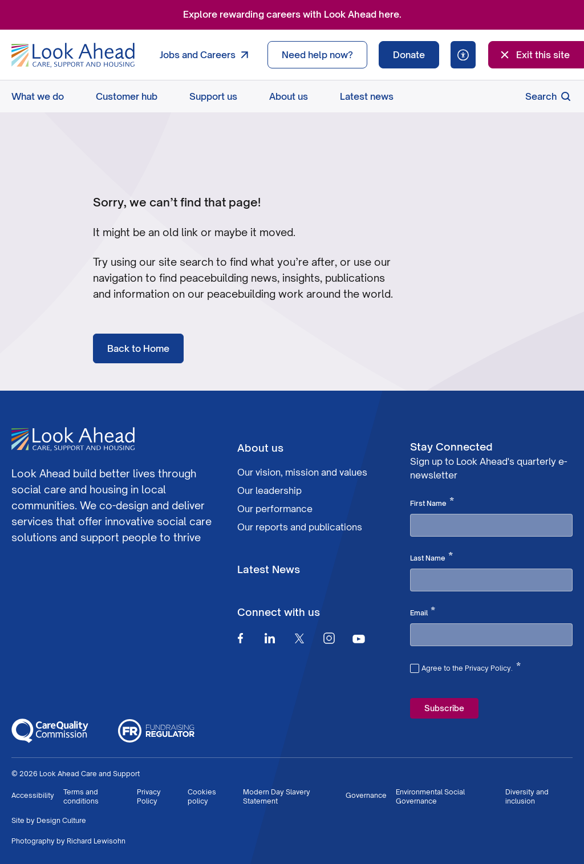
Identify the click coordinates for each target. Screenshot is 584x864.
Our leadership (269, 490)
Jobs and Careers (207, 55)
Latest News (268, 569)
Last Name (431, 557)
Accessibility (32, 795)
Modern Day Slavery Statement (276, 796)
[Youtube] (359, 638)
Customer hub (126, 96)
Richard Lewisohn (96, 841)
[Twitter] (299, 638)
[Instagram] (329, 638)
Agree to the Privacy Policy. (471, 667)
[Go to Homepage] (73, 55)
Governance (366, 795)
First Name (432, 502)
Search (549, 96)
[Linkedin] (270, 638)
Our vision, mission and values (302, 472)
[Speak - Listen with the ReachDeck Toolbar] (463, 54)
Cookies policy (202, 796)
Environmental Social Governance (430, 796)
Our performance (275, 508)
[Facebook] (240, 638)
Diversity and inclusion (527, 796)
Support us (213, 96)
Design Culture (61, 820)
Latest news (367, 96)
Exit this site (534, 55)
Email (422, 612)
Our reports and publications (299, 527)
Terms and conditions (81, 796)
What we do (37, 96)
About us (288, 96)
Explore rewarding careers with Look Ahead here (291, 14)
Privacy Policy (149, 796)
